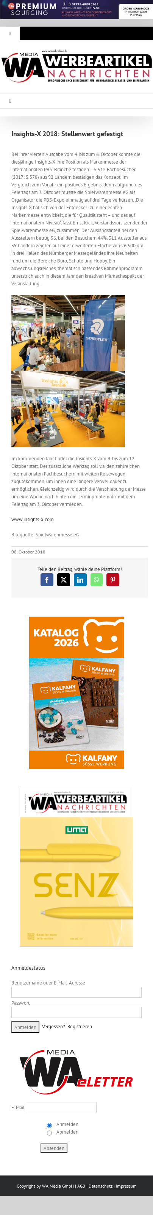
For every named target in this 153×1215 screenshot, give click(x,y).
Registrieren (79, 1026)
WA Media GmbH (58, 1186)
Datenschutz (100, 1186)
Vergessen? (53, 1026)
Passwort (20, 1003)
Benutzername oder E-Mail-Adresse (48, 983)
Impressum (126, 1186)
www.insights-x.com (32, 519)
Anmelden (66, 1124)
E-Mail (18, 1107)
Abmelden (66, 1132)
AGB (81, 1186)
